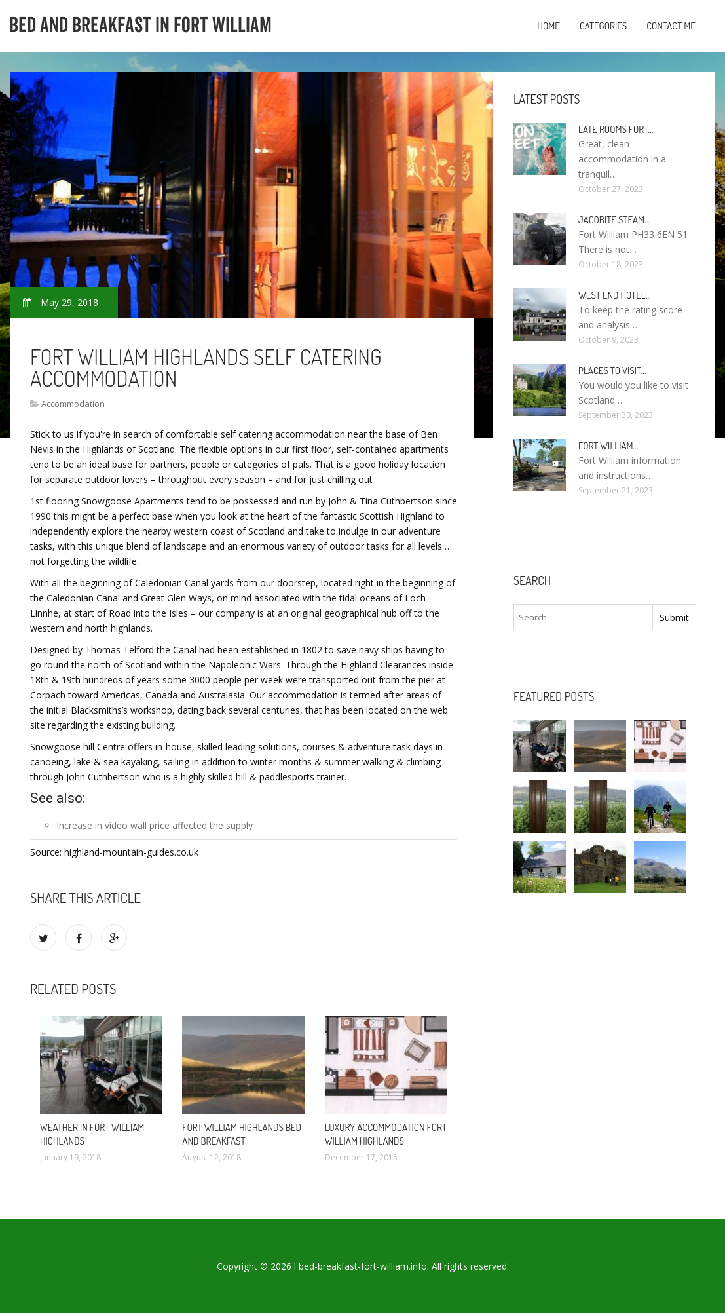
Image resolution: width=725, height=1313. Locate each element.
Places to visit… (612, 370)
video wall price (137, 825)
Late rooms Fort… (616, 129)
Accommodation (73, 403)
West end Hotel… (614, 295)
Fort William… (608, 446)
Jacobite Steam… (614, 220)
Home (548, 26)
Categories (603, 26)
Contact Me (671, 26)
